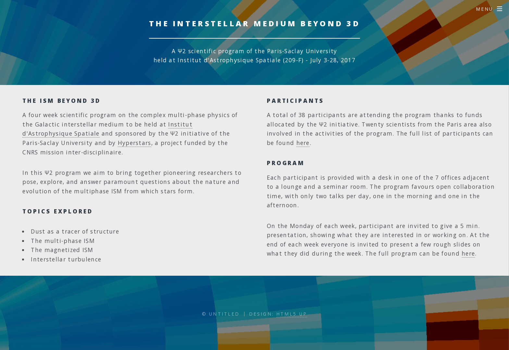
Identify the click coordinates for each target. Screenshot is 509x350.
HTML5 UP (291, 314)
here (303, 143)
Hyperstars (134, 143)
